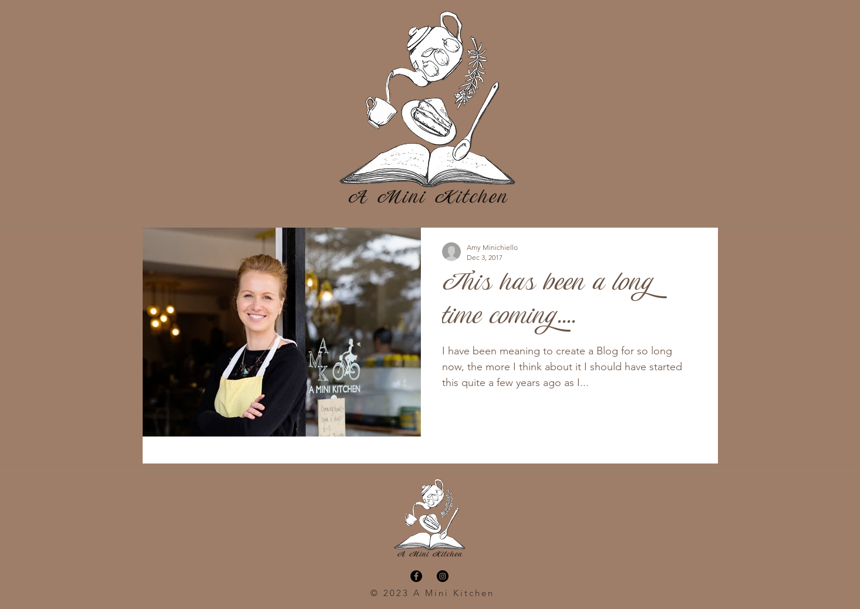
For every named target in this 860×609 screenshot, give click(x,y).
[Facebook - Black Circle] (416, 576)
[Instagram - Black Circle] (442, 576)
